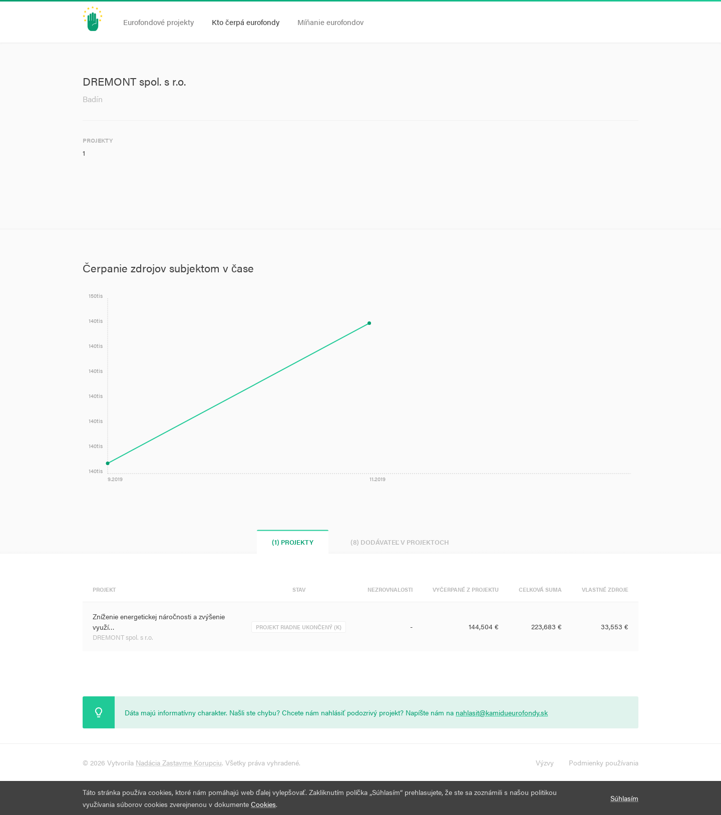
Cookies (263, 804)
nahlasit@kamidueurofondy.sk (502, 712)
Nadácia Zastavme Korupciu (179, 762)
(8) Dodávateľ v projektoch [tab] (400, 542)
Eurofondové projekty (158, 22)
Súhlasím (624, 798)
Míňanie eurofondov (330, 22)
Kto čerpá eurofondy (245, 22)
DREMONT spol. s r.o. (123, 637)
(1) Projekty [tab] (292, 542)
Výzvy (545, 762)
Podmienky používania (603, 762)
